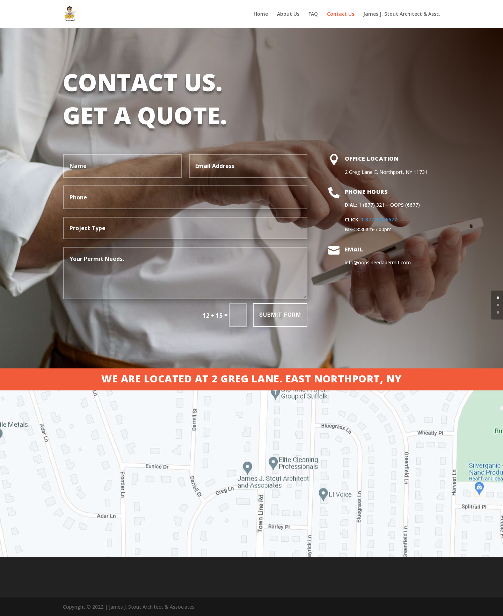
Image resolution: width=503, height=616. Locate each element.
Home (261, 14)
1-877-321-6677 (444, 219)
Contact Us (340, 14)
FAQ (313, 14)
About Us (288, 14)
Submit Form (269, 319)
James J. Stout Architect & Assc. (401, 14)
